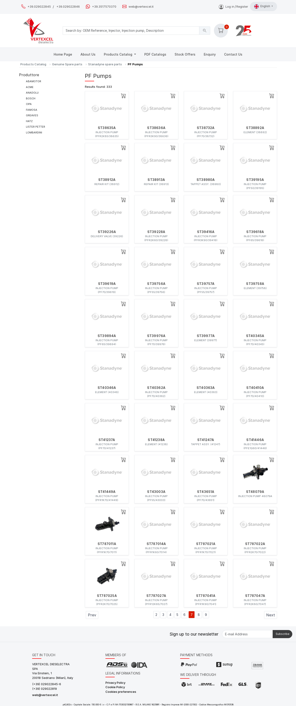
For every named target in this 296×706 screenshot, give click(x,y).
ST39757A (206, 284)
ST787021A (205, 544)
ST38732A (206, 128)
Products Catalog (118, 54)
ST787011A (107, 544)
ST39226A (107, 232)
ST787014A (156, 544)
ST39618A (255, 232)
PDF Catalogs (155, 54)
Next (270, 615)
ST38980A (206, 180)
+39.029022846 (68, 6)
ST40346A (107, 388)
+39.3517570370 (104, 6)
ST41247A (205, 440)
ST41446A (255, 440)
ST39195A (255, 180)
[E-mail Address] (247, 634)
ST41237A (107, 440)
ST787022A (255, 544)
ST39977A (206, 336)
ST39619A (107, 284)
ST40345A (255, 336)
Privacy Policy (115, 682)
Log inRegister (233, 6)
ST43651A (205, 492)
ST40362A (156, 388)
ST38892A (255, 128)
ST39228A (156, 232)
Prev (92, 615)
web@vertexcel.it (141, 6)
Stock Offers (185, 54)
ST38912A (107, 180)
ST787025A (107, 596)
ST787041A (205, 596)
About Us (88, 54)
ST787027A (156, 596)
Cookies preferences (120, 691)
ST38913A (156, 180)
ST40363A (206, 388)
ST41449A (107, 492)
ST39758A (255, 284)
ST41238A (156, 440)
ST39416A (206, 232)
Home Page (63, 54)
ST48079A (255, 492)
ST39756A (156, 284)
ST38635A (107, 128)
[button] (221, 31)
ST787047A (255, 596)
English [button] (262, 6)
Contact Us (233, 54)
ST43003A (156, 492)
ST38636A (156, 128)
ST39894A (107, 336)
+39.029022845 (39, 6)
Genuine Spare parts (67, 64)
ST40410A (255, 388)
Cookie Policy (115, 687)
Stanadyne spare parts (105, 64)
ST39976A (156, 336)
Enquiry (210, 54)
